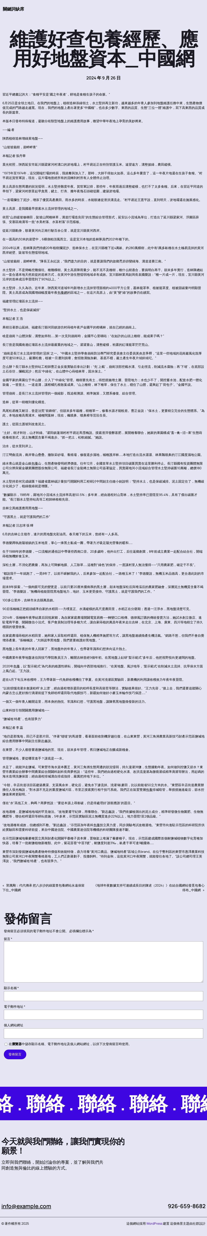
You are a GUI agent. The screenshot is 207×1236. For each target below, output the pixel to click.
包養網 (62, 292)
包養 (35, 463)
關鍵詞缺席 (13, 9)
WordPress (154, 1223)
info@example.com (26, 1206)
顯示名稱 (11, 988)
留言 (8, 939)
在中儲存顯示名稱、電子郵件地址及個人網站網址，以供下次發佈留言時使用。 (70, 1044)
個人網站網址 (13, 1025)
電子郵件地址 (14, 1006)
